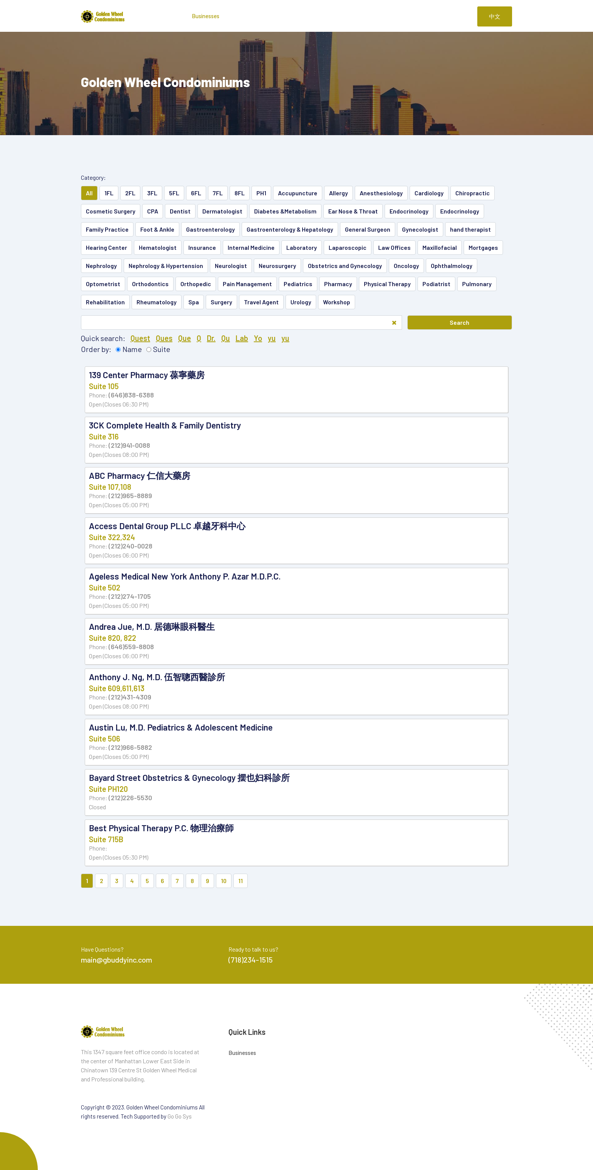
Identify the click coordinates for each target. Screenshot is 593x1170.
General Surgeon (367, 229)
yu (272, 338)
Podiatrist (436, 283)
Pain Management (247, 283)
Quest (140, 338)
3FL (152, 192)
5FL (174, 192)
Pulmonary (477, 283)
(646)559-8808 (131, 646)
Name (132, 349)
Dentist (180, 211)
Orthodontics (150, 283)
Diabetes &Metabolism (285, 211)
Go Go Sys (180, 1116)
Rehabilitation (105, 301)
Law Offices (394, 247)
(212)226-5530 (130, 797)
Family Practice (107, 229)
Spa (193, 301)
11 (240, 880)
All (89, 192)
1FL (108, 192)
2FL (130, 192)
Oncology (406, 265)
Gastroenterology (210, 229)
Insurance (202, 247)
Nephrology (101, 265)
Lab (242, 338)
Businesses (205, 15)
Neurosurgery (277, 265)
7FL (218, 192)
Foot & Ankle (157, 229)
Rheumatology (157, 301)
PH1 (261, 192)
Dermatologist (222, 211)
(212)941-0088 (129, 445)
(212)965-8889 (130, 495)
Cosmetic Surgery (110, 211)
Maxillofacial (439, 247)
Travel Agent (261, 301)
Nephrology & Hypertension (166, 265)
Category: (93, 177)
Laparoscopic (347, 247)
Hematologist (158, 247)
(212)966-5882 (130, 747)
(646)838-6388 (131, 395)
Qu (225, 338)
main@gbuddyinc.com (116, 959)
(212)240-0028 (130, 546)
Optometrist (103, 283)
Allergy (338, 192)
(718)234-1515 (250, 959)
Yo (258, 338)
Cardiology (429, 192)
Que (184, 338)
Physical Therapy (387, 283)
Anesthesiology (381, 192)
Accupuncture (297, 192)
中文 (494, 16)
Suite (161, 349)
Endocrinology (409, 211)
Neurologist (231, 265)
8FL (239, 192)
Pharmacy (338, 283)
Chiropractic (472, 192)
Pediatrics (298, 283)
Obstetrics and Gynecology (345, 265)
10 (224, 880)
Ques (164, 338)
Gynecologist (420, 229)
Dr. (211, 338)
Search (459, 322)
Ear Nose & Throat (353, 211)
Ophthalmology (451, 265)
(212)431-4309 (130, 697)
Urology (300, 301)
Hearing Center (106, 247)
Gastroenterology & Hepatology (290, 229)
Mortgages (483, 247)
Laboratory (301, 247)
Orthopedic (195, 283)
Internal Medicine (251, 247)
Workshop (336, 301)
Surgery (221, 301)
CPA (152, 211)
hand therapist (470, 229)
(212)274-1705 (130, 596)
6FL (196, 192)
